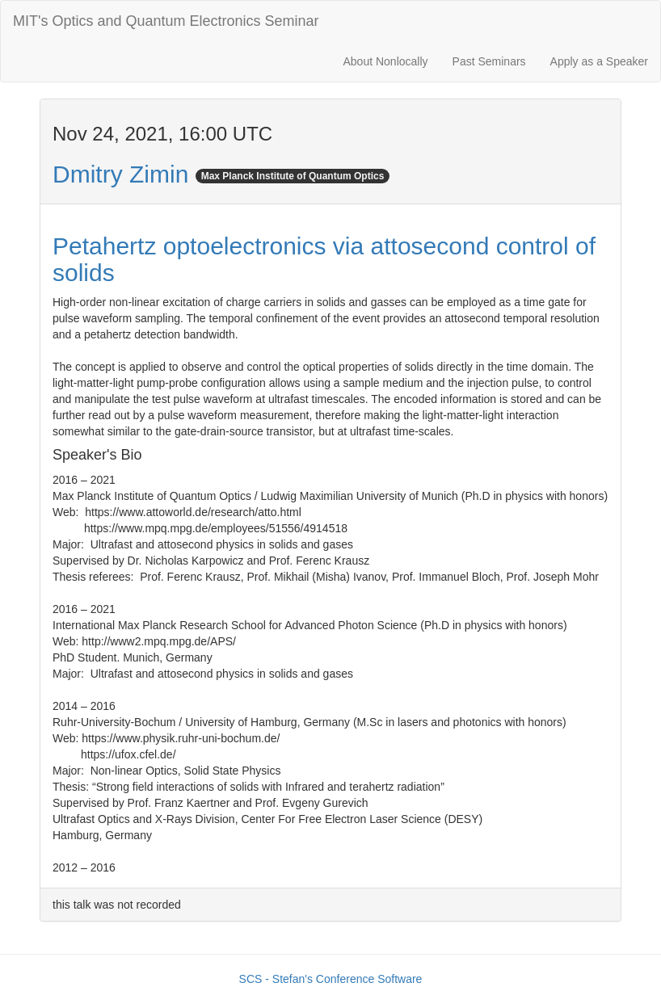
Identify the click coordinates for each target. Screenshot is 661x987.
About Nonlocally (385, 61)
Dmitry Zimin (120, 174)
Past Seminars (489, 61)
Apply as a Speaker (599, 61)
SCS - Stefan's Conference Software (331, 978)
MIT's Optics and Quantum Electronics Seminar (166, 21)
